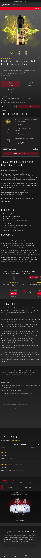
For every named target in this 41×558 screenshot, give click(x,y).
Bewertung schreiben (26, 444)
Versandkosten (12, 98)
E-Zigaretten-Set (25, 185)
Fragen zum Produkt (20, 520)
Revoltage (13, 170)
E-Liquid (9, 183)
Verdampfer (8, 193)
